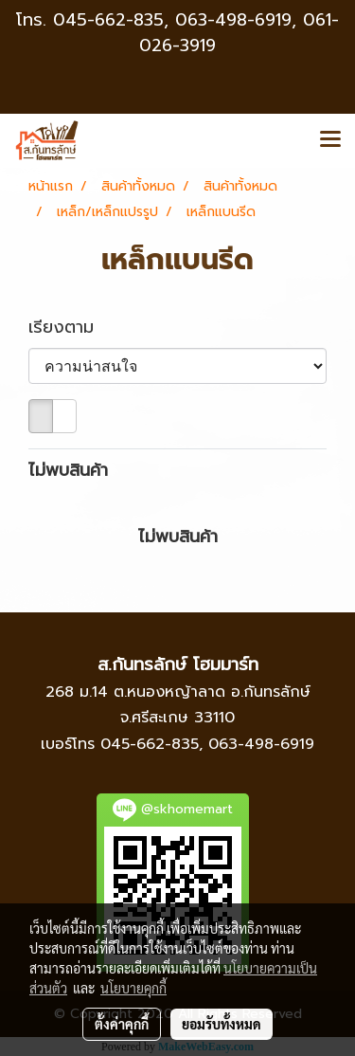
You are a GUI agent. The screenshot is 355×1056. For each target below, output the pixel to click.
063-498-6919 (261, 744)
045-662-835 (108, 20)
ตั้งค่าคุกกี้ (122, 1023)
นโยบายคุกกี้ (133, 987)
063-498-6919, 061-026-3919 (239, 33)
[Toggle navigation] (330, 140)
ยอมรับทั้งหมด (221, 1023)
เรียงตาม (71, 327)
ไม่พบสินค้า (68, 470)
